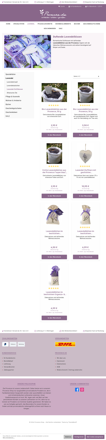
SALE (8, 116)
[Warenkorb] (94, 6)
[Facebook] (77, 389)
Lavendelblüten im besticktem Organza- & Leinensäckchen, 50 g (54, 293)
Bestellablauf (8, 361)
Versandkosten (9, 367)
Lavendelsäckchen (13, 85)
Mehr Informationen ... (9, 437)
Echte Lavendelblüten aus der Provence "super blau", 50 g (54, 171)
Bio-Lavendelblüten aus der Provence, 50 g (85, 110)
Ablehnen (68, 437)
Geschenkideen (11, 112)
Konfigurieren (79, 437)
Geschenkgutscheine (13, 108)
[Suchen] (61, 6)
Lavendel (9, 78)
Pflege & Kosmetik (13, 96)
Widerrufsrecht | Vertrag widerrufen (69, 370)
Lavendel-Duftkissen (15, 89)
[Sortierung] (86, 76)
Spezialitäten (11, 74)
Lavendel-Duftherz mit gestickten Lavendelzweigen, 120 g (86, 171)
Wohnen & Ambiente (13, 100)
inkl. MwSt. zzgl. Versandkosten (54, 129)
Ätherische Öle (12, 93)
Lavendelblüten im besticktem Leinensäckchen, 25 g (54, 232)
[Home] (8, 23)
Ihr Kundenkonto (9, 358)
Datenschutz (61, 364)
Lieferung (7, 364)
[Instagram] (82, 389)
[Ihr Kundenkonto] (75, 6)
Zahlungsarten (9, 370)
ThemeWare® (72, 422)
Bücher (8, 104)
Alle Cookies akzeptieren (95, 437)
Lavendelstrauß (12, 82)
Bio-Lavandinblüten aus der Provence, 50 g (54, 110)
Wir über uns (61, 358)
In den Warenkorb (54, 135)
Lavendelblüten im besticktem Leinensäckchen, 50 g (86, 232)
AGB (58, 367)
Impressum (61, 361)
